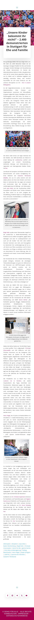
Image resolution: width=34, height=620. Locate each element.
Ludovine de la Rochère (12, 381)
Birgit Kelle (6, 232)
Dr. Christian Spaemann (18, 497)
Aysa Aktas (10, 188)
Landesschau (18, 160)
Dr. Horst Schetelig (25, 505)
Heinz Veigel (6, 415)
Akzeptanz (15, 544)
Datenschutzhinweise (17, 616)
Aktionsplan (6, 544)
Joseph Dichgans (25, 552)
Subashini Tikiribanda (9, 556)
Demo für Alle (17, 548)
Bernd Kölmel (23, 300)
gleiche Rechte (26, 548)
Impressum (23, 614)
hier (6, 168)
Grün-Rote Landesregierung (12, 550)
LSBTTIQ (6, 554)
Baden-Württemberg (9, 546)
